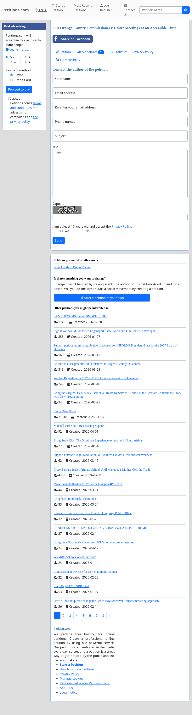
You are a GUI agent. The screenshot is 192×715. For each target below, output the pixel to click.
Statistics (119, 52)
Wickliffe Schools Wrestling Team (75, 557)
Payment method (18, 70)
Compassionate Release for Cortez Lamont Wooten (85, 571)
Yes (67, 231)
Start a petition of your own (102, 298)
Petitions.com (15, 10)
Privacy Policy (143, 52)
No (87, 231)
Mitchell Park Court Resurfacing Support (79, 425)
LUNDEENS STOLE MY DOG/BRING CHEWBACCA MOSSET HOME (100, 527)
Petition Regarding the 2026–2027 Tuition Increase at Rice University (97, 378)
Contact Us (129, 10)
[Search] (160, 10)
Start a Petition (58, 7)
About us (66, 688)
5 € (12, 57)
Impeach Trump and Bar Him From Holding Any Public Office (93, 513)
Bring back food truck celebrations (75, 498)
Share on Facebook (71, 39)
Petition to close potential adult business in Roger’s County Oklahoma (97, 363)
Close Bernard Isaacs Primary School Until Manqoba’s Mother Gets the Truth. (102, 469)
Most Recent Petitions (83, 7)
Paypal (19, 75)
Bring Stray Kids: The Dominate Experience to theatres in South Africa (98, 440)
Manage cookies (71, 678)
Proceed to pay (19, 89)
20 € (13, 62)
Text (56, 147)
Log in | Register (107, 7)
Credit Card (23, 80)
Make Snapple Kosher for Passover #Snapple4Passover (88, 484)
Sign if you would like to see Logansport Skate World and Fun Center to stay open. (105, 331)
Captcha (58, 204)
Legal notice (68, 692)
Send (58, 240)
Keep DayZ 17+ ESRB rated (71, 586)
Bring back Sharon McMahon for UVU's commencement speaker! (95, 542)
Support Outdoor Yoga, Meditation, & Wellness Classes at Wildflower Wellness (103, 455)
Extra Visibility (68, 60)
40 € (28, 62)
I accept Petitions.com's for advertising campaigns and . (25, 110)
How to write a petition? (77, 669)
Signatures (90, 52)
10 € (28, 57)
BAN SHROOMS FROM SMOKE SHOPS (80, 316)
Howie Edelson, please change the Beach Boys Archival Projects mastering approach (106, 600)
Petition (63, 52)
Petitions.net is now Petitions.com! (85, 683)
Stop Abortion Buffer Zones (72, 267)
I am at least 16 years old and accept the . (92, 226)
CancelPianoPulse (65, 411)
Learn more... (17, 49)
